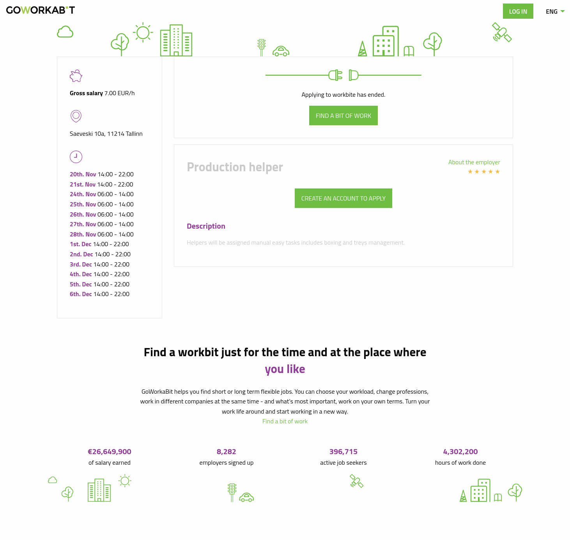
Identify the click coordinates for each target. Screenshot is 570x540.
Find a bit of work (343, 115)
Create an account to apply (343, 198)
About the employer (474, 162)
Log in (518, 11)
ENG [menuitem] (552, 11)
